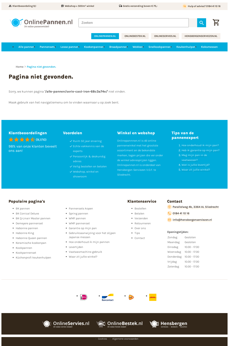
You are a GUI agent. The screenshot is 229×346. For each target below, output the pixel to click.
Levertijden (76, 247)
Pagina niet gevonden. (41, 66)
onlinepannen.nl (105, 36)
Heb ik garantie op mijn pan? (201, 150)
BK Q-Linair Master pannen (33, 218)
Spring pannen (78, 213)
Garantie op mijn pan (83, 228)
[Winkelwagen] (215, 22)
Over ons (140, 228)
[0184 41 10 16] (178, 213)
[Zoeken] (134, 22)
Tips (137, 233)
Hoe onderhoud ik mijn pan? (200, 145)
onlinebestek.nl (135, 36)
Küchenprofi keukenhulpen (33, 257)
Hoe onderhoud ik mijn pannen (89, 242)
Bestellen (140, 208)
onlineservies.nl (165, 36)
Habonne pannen (27, 228)
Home (19, 66)
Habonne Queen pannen (31, 238)
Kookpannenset (26, 252)
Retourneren (143, 223)
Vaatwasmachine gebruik (85, 251)
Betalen (139, 213)
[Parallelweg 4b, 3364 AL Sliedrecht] (193, 207)
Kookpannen (24, 248)
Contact (140, 238)
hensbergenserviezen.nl (201, 36)
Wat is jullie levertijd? (196, 164)
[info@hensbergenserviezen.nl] (189, 219)
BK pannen (23, 208)
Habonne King (25, 233)
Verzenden (141, 218)
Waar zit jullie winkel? (196, 169)
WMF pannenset (79, 223)
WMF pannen (77, 218)
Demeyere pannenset (29, 223)
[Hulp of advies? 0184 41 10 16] (201, 6)
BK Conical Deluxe (27, 213)
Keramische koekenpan (31, 243)
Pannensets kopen (81, 208)
